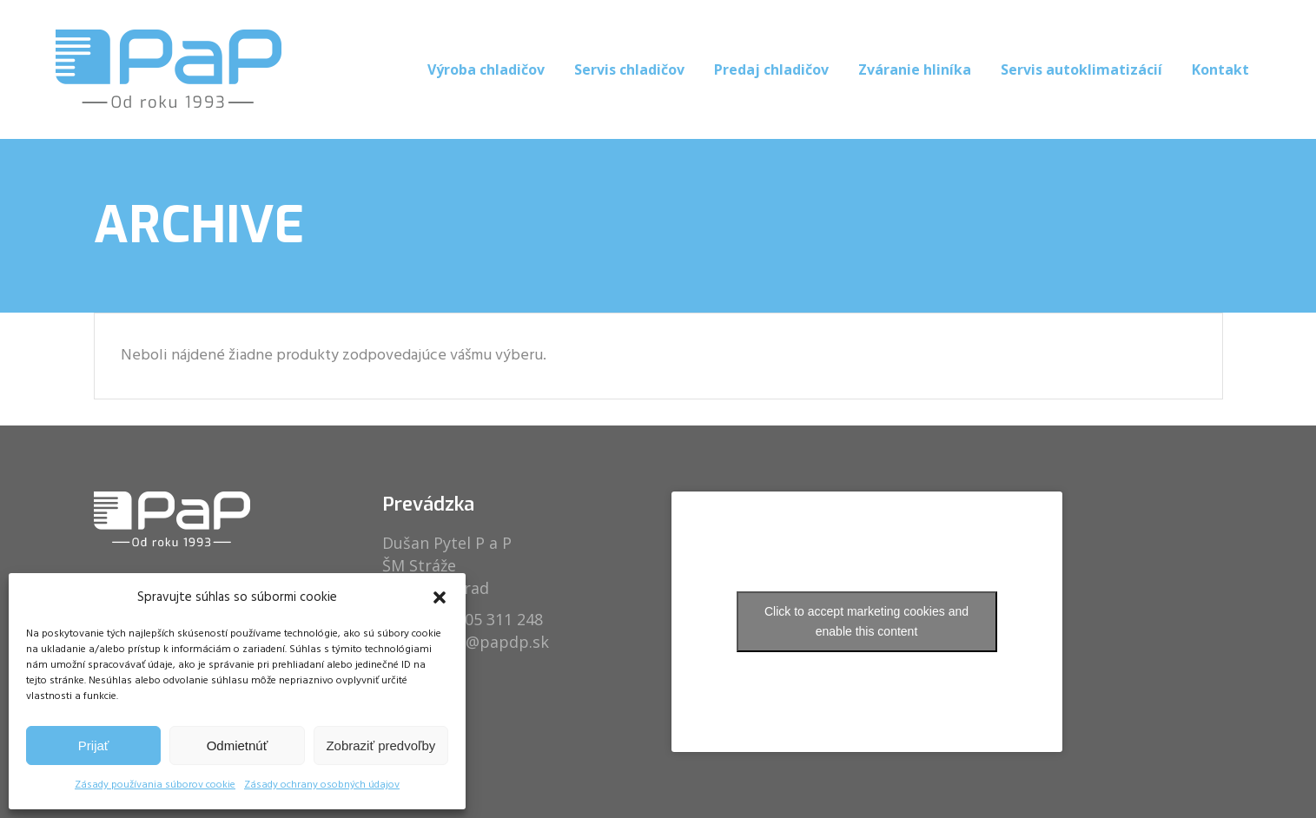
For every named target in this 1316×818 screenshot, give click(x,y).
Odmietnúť (237, 745)
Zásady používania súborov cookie (155, 785)
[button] (439, 597)
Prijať (93, 745)
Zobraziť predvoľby (380, 745)
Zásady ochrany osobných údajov (322, 785)
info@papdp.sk (492, 641)
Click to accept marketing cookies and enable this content (866, 621)
